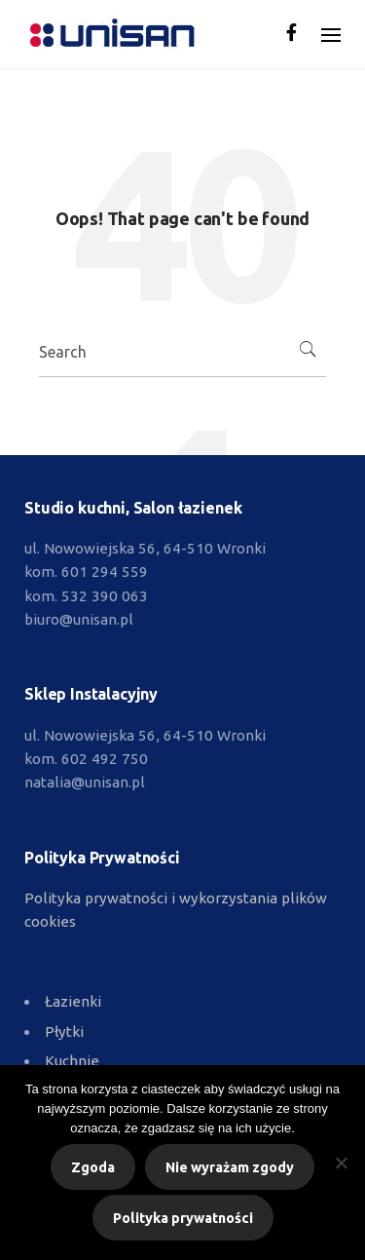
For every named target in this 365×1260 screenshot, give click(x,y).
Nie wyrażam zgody (229, 1167)
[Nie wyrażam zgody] (340, 1162)
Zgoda (93, 1167)
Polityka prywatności (183, 1218)
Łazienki (73, 1001)
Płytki (64, 1031)
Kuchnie (72, 1060)
